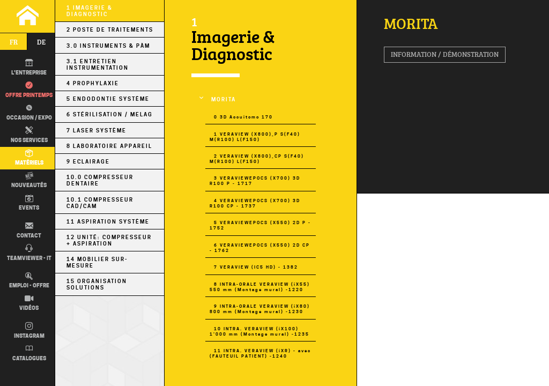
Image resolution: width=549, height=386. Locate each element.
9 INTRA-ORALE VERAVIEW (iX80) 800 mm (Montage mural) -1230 (260, 308)
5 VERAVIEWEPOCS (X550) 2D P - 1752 (260, 225)
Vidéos (29, 303)
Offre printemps (29, 90)
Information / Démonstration (445, 54)
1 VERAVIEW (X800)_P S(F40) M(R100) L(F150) (255, 136)
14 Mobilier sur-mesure (97, 262)
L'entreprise (29, 67)
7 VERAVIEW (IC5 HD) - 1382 (256, 267)
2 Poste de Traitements (109, 29)
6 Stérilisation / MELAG (109, 114)
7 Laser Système (96, 130)
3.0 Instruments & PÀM (108, 45)
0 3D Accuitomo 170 (243, 117)
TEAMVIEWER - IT (29, 253)
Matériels (29, 158)
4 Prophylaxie (92, 83)
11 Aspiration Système (108, 221)
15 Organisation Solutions (96, 284)
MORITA (223, 99)
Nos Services (29, 135)
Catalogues (29, 353)
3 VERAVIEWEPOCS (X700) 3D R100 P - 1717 (255, 180)
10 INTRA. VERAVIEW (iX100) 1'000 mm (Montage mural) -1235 (259, 331)
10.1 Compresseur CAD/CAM (99, 202)
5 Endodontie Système (108, 98)
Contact (29, 230)
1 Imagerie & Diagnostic (89, 10)
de (41, 42)
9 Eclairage (88, 161)
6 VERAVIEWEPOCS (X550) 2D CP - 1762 (260, 247)
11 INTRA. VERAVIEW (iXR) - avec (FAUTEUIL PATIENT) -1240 (260, 353)
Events (29, 203)
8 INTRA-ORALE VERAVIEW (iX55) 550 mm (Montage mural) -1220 (260, 286)
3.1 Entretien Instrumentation (97, 64)
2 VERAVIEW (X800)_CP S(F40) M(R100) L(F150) (257, 158)
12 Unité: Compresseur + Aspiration (109, 240)
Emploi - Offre (29, 281)
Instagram (29, 330)
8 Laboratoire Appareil (109, 146)
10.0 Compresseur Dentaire (99, 180)
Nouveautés (29, 180)
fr (14, 42)
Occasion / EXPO (28, 112)
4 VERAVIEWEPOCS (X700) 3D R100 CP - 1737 (255, 203)
